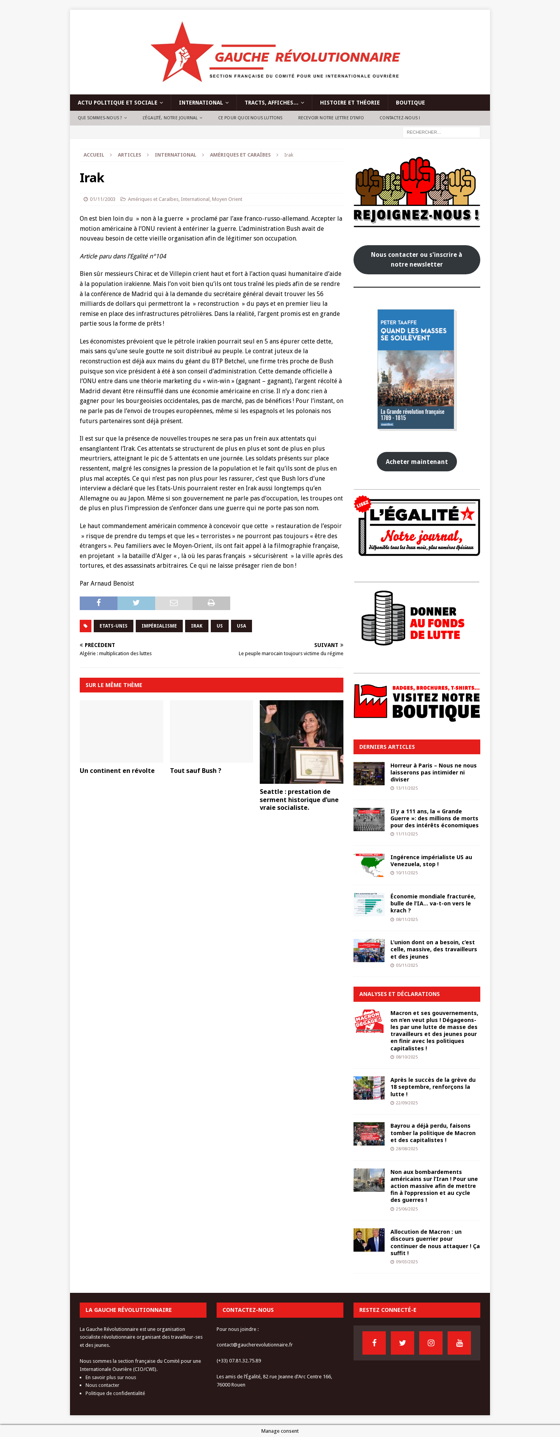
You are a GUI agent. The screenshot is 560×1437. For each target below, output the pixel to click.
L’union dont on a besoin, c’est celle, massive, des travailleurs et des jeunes (433, 949)
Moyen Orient (227, 199)
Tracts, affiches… (272, 102)
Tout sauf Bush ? (195, 770)
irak (197, 626)
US (220, 626)
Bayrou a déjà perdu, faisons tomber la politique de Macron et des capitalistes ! (433, 1132)
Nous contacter (102, 1385)
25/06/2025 (407, 1209)
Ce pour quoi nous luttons (250, 117)
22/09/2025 (407, 1103)
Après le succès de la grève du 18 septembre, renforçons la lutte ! (433, 1086)
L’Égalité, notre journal (170, 117)
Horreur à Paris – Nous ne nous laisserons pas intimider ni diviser (433, 772)
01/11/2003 (103, 199)
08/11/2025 (407, 919)
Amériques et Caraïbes (153, 199)
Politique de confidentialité (115, 1393)
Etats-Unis (114, 626)
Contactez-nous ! (400, 117)
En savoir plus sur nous (111, 1377)
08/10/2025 (407, 1057)
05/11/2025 (407, 965)
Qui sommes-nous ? (100, 117)
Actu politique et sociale (118, 102)
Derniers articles (387, 746)
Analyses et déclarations (399, 994)
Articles (129, 155)
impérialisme (159, 626)
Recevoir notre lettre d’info (331, 117)
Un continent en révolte (117, 770)
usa (241, 626)
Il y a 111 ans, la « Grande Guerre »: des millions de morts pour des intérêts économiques (434, 818)
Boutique (410, 102)
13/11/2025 (407, 788)
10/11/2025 (407, 872)
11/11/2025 (407, 834)
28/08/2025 (407, 1148)
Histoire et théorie (350, 102)
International (201, 102)
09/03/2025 (407, 1261)
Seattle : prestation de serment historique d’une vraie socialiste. (299, 799)
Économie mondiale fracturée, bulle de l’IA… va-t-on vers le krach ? (433, 903)
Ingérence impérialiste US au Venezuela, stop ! (431, 860)
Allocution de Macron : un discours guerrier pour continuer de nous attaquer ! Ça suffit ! (435, 1242)
